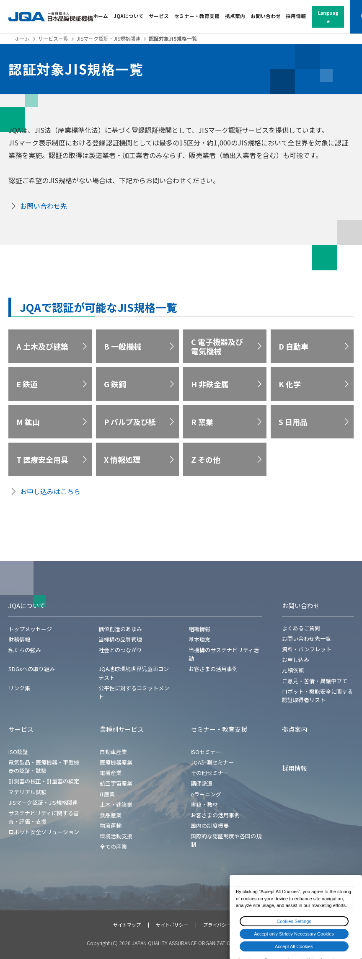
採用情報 (296, 15)
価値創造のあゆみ (120, 629)
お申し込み (295, 660)
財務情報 (19, 639)
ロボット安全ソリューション (43, 832)
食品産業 (111, 815)
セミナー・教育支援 (197, 15)
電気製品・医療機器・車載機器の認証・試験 (43, 766)
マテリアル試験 (27, 792)
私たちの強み (24, 650)
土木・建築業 (116, 805)
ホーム (100, 15)
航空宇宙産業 (116, 783)
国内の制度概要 (210, 825)
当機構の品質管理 (120, 639)
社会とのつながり (120, 650)
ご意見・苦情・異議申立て (314, 681)
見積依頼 (293, 670)
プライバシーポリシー (226, 924)
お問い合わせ (266, 15)
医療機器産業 (116, 762)
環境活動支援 (116, 836)
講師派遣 (201, 783)
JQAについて (129, 15)
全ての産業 (113, 846)
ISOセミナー (206, 752)
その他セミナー (210, 773)
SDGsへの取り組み (31, 669)
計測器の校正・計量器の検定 (43, 781)
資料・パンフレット (306, 649)
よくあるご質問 (301, 628)
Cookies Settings (294, 921)
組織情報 (199, 629)
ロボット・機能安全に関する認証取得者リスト (317, 695)
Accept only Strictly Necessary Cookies (294, 933)
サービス (159, 15)
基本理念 (199, 639)
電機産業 (111, 773)
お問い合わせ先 (43, 206)
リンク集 (19, 688)
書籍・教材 (204, 805)
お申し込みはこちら (50, 491)
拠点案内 (235, 15)
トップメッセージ (30, 629)
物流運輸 (111, 825)
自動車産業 (113, 752)
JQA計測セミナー (212, 762)
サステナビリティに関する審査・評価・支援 (43, 817)
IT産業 (107, 794)
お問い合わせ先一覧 (306, 639)
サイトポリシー (172, 924)
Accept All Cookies (294, 946)
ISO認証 (18, 752)
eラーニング (206, 794)
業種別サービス (122, 729)
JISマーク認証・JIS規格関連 (108, 38)
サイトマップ (127, 924)
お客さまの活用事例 (213, 669)
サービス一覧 (53, 38)
